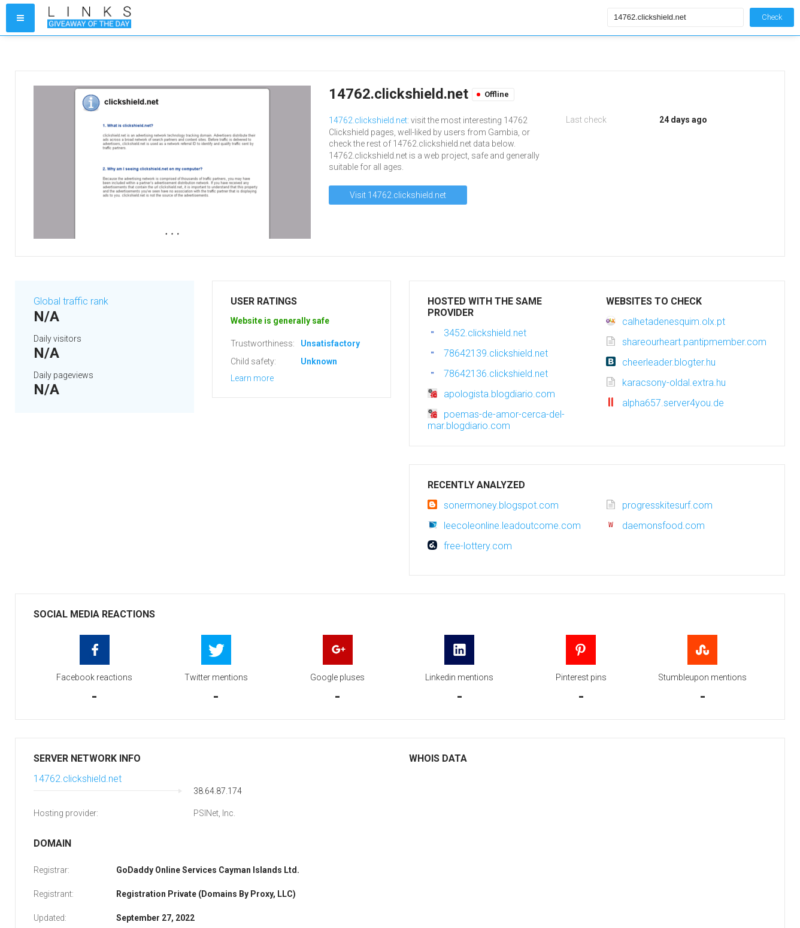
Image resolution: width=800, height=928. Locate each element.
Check (772, 17)
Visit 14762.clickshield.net (398, 195)
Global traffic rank (71, 301)
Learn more (252, 378)
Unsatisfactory (330, 343)
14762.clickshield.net (368, 120)
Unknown (319, 361)
